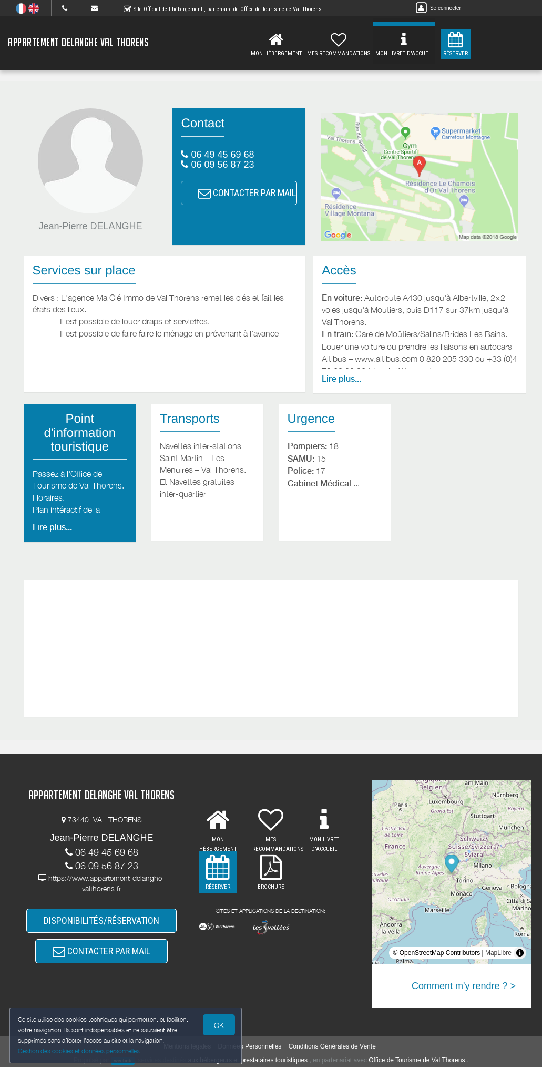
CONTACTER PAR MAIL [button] (247, 192)
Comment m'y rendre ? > (464, 986)
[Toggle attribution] (520, 953)
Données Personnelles (250, 1047)
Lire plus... (341, 379)
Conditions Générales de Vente (332, 1047)
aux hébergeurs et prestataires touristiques (248, 1060)
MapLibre (498, 953)
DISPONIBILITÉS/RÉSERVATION (101, 921)
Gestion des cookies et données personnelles (80, 1050)
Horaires (48, 497)
